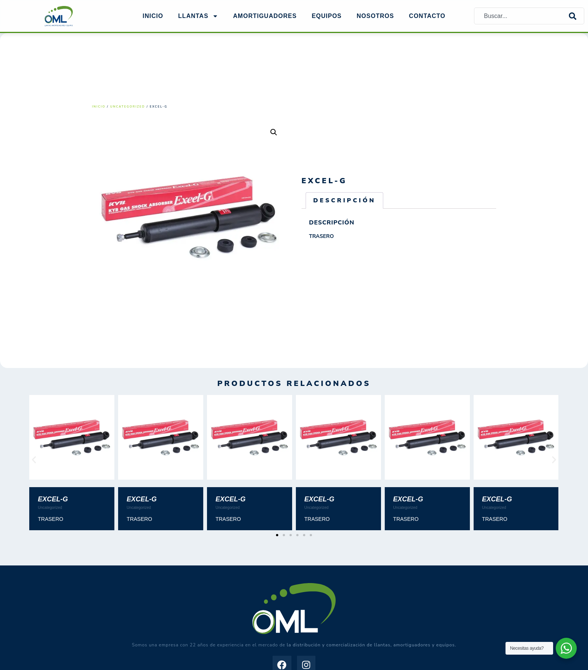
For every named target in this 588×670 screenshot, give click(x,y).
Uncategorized (127, 107)
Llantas (198, 16)
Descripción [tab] (344, 200)
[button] (273, 132)
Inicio (152, 16)
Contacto (427, 16)
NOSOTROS (375, 16)
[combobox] (521, 16)
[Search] (576, 16)
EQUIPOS (327, 16)
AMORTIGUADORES (265, 16)
